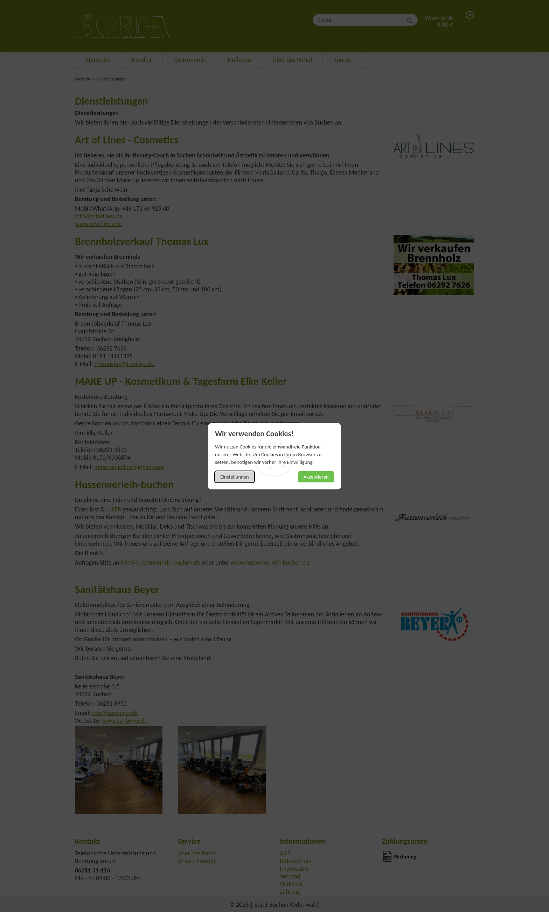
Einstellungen (234, 477)
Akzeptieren (316, 477)
